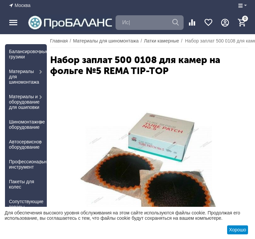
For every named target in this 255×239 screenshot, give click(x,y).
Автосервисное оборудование (25, 144)
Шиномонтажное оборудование (27, 124)
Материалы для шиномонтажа (24, 77)
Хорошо (237, 229)
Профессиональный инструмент (28, 164)
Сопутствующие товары (26, 204)
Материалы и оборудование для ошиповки (24, 102)
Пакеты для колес (21, 184)
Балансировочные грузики (28, 54)
